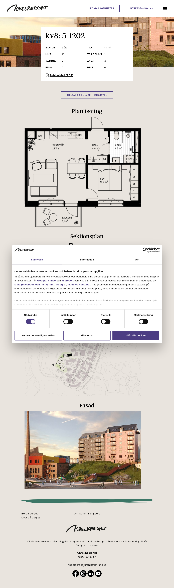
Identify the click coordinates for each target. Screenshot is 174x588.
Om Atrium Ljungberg (87, 513)
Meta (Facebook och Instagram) (35, 284)
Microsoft (68, 280)
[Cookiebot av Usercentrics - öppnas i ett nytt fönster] (145, 249)
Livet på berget (30, 517)
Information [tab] (87, 259)
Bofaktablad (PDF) (59, 75)
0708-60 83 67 (87, 557)
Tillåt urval (87, 335)
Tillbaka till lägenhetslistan (87, 95)
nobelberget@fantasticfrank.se (87, 565)
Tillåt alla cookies (135, 335)
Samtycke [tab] (37, 259)
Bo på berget (29, 513)
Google (41, 280)
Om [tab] (137, 259)
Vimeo (52, 280)
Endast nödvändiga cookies (38, 335)
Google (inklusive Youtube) (73, 284)
